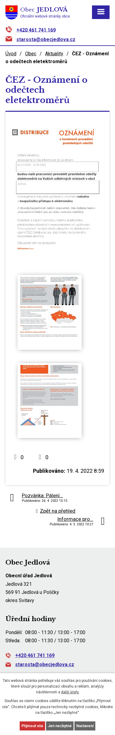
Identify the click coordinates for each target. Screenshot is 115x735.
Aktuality (54, 53)
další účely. (70, 692)
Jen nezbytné (60, 726)
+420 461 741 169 (36, 30)
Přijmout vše (32, 726)
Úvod (10, 53)
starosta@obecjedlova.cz (45, 39)
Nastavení (85, 726)
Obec (30, 53)
